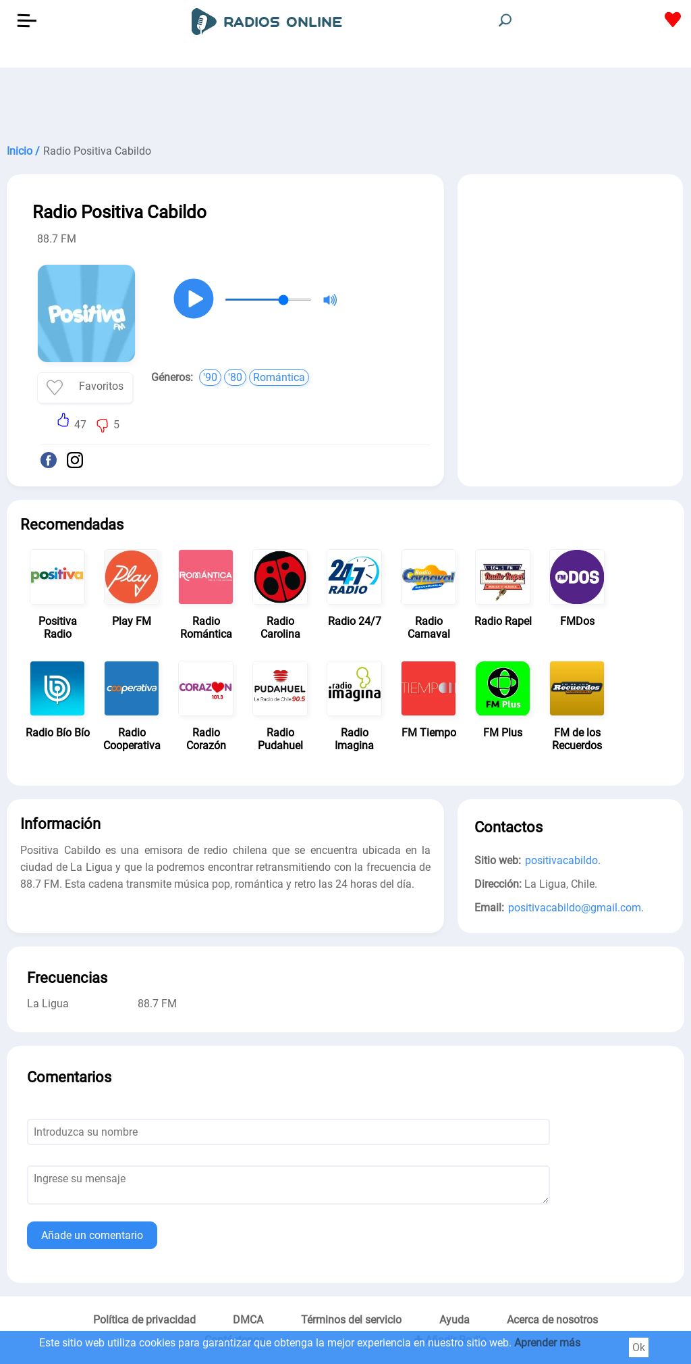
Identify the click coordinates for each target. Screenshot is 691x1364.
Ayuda (454, 1319)
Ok (638, 1347)
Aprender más (547, 1342)
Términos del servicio (351, 1319)
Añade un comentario (92, 1235)
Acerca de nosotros (552, 1319)
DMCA (248, 1319)
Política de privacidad (144, 1319)
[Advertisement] (345, 101)
